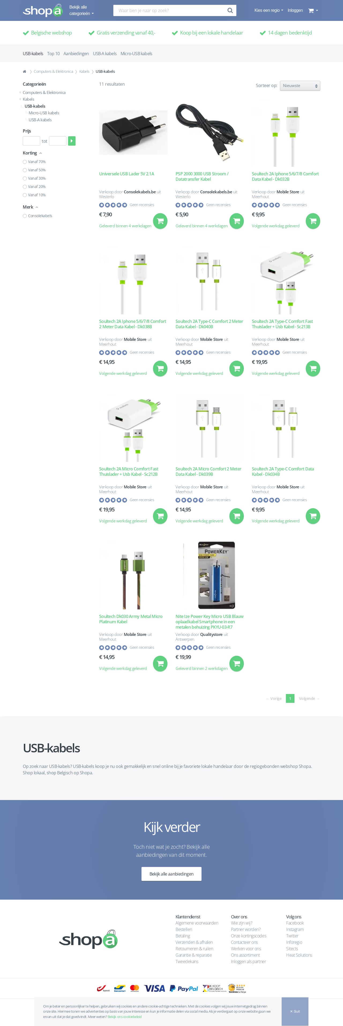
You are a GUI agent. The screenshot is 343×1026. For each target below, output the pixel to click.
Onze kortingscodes (248, 936)
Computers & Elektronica (53, 71)
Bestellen (184, 929)
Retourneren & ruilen (194, 949)
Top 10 (53, 53)
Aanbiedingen (76, 53)
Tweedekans (187, 961)
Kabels (84, 71)
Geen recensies (142, 204)
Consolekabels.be (140, 191)
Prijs (27, 131)
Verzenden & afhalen (194, 942)
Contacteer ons (244, 942)
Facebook (295, 923)
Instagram (295, 929)
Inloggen (295, 10)
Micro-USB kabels (136, 53)
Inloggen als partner (248, 961)
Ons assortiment (245, 955)
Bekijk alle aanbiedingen (172, 875)
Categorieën (34, 84)
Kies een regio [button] (268, 10)
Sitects (292, 949)
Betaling (183, 936)
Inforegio (294, 942)
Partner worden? (246, 929)
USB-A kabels (105, 53)
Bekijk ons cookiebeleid (125, 1016)
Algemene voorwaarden (197, 923)
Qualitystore (211, 635)
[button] (312, 10)
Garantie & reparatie (194, 955)
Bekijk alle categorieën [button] (80, 10)
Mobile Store (288, 191)
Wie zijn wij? (241, 923)
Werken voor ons (246, 949)
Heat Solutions (299, 955)
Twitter (292, 936)
